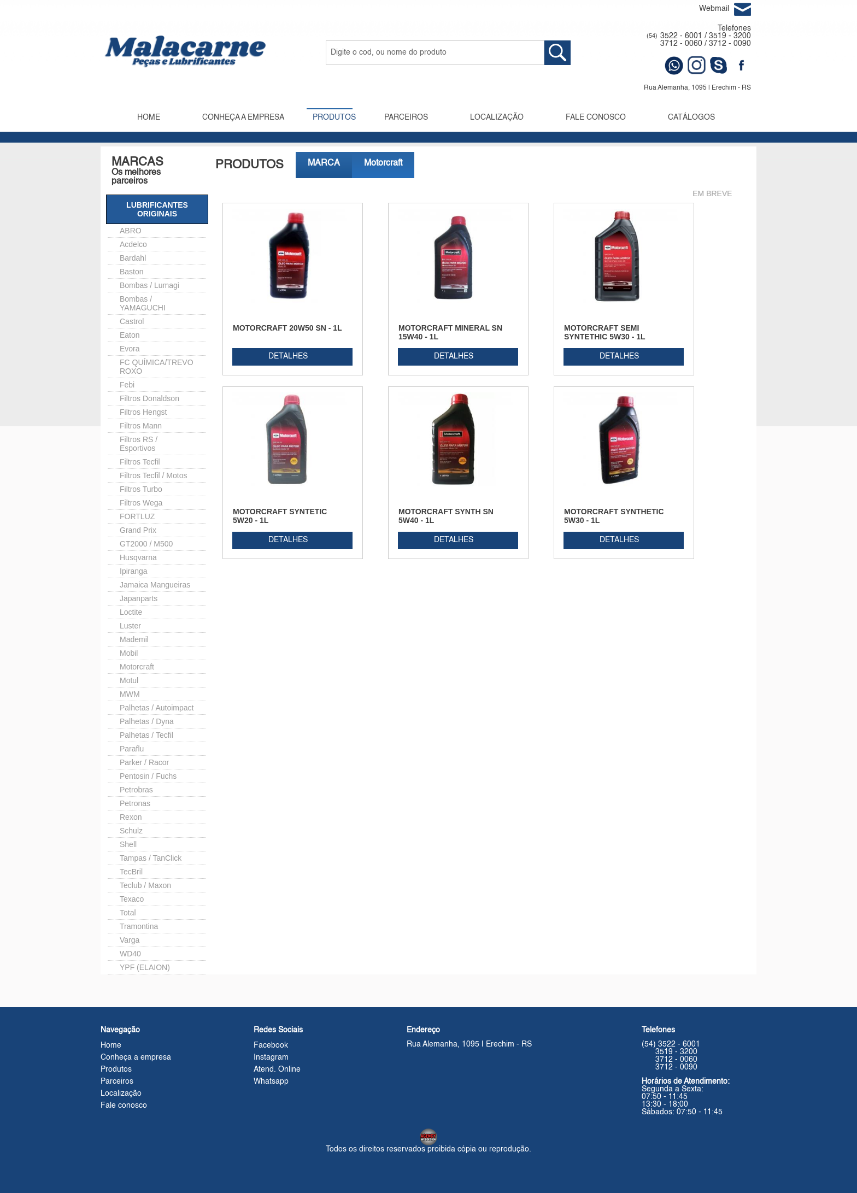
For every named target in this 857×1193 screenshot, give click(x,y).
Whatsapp (271, 1081)
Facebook (271, 1045)
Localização (121, 1093)
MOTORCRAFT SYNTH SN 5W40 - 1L (446, 516)
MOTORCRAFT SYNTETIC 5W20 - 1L (280, 516)
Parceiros (117, 1081)
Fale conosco (124, 1105)
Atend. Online (277, 1069)
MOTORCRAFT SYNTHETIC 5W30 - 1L (614, 516)
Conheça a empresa (136, 1057)
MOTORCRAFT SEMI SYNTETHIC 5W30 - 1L (604, 332)
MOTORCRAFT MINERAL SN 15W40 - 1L (450, 332)
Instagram (271, 1057)
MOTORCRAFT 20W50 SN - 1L (287, 328)
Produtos (116, 1069)
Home (111, 1045)
